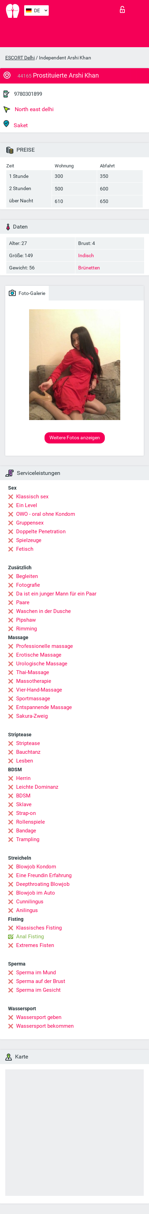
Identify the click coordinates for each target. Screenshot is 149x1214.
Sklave (24, 804)
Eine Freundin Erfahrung (44, 875)
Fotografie (28, 585)
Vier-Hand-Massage (39, 690)
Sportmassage (33, 698)
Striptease (28, 743)
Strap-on (26, 813)
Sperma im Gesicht (38, 990)
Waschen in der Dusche (43, 611)
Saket (16, 124)
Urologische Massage (41, 663)
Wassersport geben (38, 1017)
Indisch (86, 255)
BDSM (23, 796)
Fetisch (24, 549)
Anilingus (27, 910)
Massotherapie (33, 681)
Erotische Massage (38, 655)
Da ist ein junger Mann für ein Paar (56, 594)
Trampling (27, 839)
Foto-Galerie (27, 293)
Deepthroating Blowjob (42, 884)
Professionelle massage (44, 646)
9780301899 (28, 94)
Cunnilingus (29, 901)
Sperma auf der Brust (40, 981)
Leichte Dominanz (37, 787)
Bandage (26, 831)
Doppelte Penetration (41, 531)
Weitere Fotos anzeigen (74, 437)
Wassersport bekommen (45, 1026)
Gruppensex (29, 523)
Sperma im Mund (36, 972)
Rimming (26, 629)
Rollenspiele (30, 822)
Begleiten (27, 576)
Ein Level (26, 505)
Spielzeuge (28, 540)
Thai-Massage (32, 672)
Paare (22, 602)
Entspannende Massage (44, 707)
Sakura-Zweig (32, 716)
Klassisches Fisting (39, 928)
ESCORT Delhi (20, 57)
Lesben (24, 761)
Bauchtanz (28, 752)
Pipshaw (26, 620)
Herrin (23, 778)
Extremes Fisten (35, 945)
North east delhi (29, 109)
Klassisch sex (32, 496)
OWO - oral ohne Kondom (45, 514)
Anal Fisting (30, 936)
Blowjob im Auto (35, 893)
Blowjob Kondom (36, 866)
